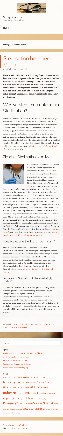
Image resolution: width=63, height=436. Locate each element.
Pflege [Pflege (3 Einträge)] (29, 398)
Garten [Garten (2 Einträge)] (40, 382)
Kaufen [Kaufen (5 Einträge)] (23, 392)
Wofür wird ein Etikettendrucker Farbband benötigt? (24, 353)
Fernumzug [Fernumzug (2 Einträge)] (9, 382)
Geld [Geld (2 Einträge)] (33, 387)
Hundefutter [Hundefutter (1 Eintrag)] (44, 387)
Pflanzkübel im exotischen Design (16, 360)
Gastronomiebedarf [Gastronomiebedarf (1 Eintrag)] (25, 387)
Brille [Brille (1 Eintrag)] (14, 378)
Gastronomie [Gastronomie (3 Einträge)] (11, 387)
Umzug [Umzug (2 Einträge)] (38, 408)
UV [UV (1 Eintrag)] (52, 409)
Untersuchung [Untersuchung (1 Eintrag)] (46, 409)
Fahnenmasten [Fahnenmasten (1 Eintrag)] (47, 378)
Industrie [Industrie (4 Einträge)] (10, 392)
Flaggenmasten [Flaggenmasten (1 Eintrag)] (32, 382)
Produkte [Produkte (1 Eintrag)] (36, 399)
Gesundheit (20, 324)
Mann (51, 324)
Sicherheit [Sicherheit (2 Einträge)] (48, 403)
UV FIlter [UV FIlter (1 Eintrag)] (55, 409)
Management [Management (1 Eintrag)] (21, 399)
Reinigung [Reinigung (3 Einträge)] (9, 403)
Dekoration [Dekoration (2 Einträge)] (30, 377)
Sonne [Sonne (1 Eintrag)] (56, 403)
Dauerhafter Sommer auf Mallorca (17, 364)
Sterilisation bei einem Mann (27, 61)
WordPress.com (23, 428)
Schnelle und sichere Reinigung (15, 367)
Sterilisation (22, 327)
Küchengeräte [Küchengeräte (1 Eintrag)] (43, 393)
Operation (13, 327)
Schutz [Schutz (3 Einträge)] (20, 403)
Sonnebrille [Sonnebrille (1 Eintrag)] (6, 409)
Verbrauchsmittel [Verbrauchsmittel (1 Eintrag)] (8, 413)
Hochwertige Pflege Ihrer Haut (16, 357)
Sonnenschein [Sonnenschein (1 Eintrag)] (14, 409)
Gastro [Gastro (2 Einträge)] (48, 382)
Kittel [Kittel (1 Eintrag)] (30, 393)
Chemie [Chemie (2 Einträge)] (20, 377)
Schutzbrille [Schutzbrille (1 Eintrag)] (29, 403)
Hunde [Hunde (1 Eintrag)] (38, 387)
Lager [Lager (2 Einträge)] (6, 398)
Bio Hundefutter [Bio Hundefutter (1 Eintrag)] (7, 378)
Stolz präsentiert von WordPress (15, 425)
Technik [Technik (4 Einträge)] (28, 408)
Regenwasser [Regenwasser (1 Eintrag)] (47, 399)
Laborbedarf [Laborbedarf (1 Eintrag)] (51, 393)
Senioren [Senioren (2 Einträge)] (38, 403)
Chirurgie (44, 324)
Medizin (6, 327)
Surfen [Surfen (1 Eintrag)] (20, 409)
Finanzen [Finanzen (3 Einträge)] (22, 382)
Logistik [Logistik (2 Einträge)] (13, 398)
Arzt (39, 324)
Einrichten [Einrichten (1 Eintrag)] (40, 378)
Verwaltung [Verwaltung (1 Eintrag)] (16, 413)
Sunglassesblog (13, 17)
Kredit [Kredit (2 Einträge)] (36, 393)
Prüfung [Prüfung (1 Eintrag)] (41, 399)
